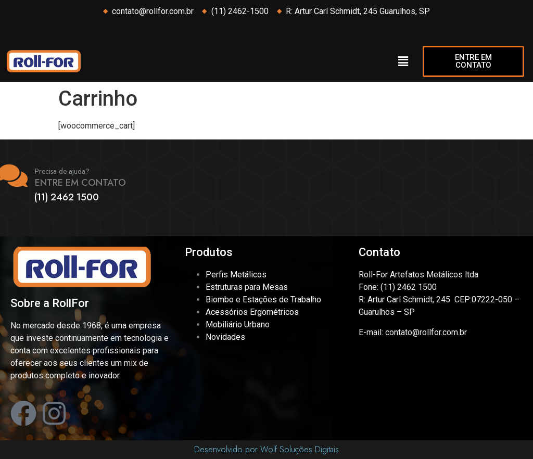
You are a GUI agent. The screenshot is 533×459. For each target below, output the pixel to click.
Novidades (225, 337)
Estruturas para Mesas (247, 287)
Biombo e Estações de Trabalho (263, 299)
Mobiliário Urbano (238, 324)
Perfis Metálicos (236, 274)
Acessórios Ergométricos (252, 312)
